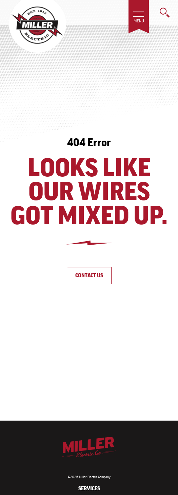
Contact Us (89, 275)
